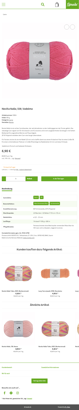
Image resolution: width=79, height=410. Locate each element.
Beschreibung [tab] (7, 189)
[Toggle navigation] (3, 4)
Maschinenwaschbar (41, 203)
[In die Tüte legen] (3, 21)
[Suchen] (43, 4)
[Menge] (16, 179)
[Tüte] (57, 4)
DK (42, 197)
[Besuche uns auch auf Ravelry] (11, 393)
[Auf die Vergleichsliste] (66, 27)
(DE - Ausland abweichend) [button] (23, 169)
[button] (20, 367)
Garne (11, 120)
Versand (17, 158)
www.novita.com (28, 238)
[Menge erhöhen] (35, 179)
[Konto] (28, 4)
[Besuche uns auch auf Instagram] (17, 393)
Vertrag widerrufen (39, 381)
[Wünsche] (14, 4)
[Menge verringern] (4, 179)
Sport (36, 197)
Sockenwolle (54, 203)
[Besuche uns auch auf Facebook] (4, 393)
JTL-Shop (67, 407)
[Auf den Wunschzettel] (72, 27)
